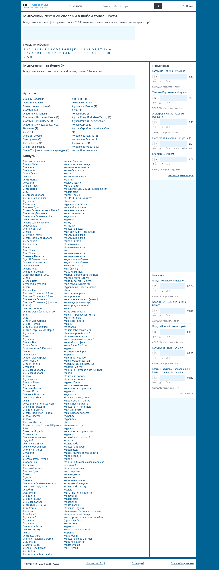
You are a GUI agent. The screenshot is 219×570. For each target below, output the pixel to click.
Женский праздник (75, 207)
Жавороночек (72, 296)
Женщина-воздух (74, 468)
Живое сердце (72, 455)
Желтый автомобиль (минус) (81, 274)
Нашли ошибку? (95, 563)
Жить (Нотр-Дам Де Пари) (38, 330)
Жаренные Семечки (35, 299)
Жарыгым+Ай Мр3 (75, 176)
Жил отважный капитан (78, 283)
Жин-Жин (77, 99)
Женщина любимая (35, 198)
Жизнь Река (30, 268)
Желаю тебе (71, 191)
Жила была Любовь (75, 345)
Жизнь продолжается (76, 167)
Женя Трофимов (33, 146)
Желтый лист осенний (77, 437)
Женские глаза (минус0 (77, 397)
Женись (27, 480)
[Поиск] (133, 6)
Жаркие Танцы (32, 544)
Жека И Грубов (32, 135)
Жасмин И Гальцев (34, 113)
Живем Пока (30, 391)
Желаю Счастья (32, 290)
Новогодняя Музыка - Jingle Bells (171, 138)
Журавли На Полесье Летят (39, 403)
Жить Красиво (31, 535)
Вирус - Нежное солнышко (168, 280)
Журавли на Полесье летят (80, 287)
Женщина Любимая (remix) (39, 483)
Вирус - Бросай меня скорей (169, 326)
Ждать (27, 477)
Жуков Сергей (80, 124)
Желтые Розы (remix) (35, 458)
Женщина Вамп (32, 526)
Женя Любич (30, 143)
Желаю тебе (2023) (75, 486)
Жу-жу (67, 222)
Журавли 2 (29, 517)
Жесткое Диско (32, 207)
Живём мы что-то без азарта (81, 452)
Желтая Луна (31, 471)
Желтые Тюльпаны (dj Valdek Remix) (40, 304)
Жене (26, 351)
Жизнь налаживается (76, 403)
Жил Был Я (29, 354)
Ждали (68, 372)
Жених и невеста (74, 213)
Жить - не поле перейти (78, 492)
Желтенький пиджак (76, 483)
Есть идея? (138, 563)
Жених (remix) (31, 323)
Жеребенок (30, 225)
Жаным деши (72, 474)
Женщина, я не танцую (77, 164)
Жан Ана (69, 179)
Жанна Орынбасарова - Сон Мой (39, 313)
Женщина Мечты (33, 409)
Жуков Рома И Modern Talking (90, 117)
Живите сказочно (74, 541)
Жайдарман (71, 326)
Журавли (28, 182)
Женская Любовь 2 (34, 369)
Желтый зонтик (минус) (77, 280)
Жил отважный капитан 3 (79, 339)
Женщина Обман (33, 271)
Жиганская (70, 523)
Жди (25, 191)
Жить (67, 250)
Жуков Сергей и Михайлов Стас (91, 128)
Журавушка (30, 379)
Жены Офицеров (74, 170)
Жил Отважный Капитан (37, 348)
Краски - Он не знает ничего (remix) (169, 303)
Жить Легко (30, 179)
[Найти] (158, 6)
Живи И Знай (31, 265)
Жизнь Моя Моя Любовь (37, 237)
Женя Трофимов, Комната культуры (44, 150)
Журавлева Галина (83, 135)
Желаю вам (70, 477)
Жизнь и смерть (73, 265)
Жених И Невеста (33, 256)
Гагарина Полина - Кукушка (168, 70)
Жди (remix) (30, 508)
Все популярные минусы (180, 175)
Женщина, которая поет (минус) (83, 369)
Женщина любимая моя (78, 538)
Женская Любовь (33, 372)
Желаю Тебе (30, 164)
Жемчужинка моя (74, 234)
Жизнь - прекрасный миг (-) (80, 314)
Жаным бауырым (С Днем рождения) (86, 188)
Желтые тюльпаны (34, 161)
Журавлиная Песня (75, 204)
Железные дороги (74, 376)
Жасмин (28, 110)
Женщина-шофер (74, 446)
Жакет (27, 336)
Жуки (75, 110)
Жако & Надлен (32, 99)
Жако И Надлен (32, 102)
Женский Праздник (34, 406)
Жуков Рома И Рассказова (87, 121)
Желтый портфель (74, 342)
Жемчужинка (71, 244)
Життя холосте (72, 317)
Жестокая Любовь (34, 194)
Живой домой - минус (77, 400)
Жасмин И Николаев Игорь (39, 117)
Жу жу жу (69, 225)
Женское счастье (74, 210)
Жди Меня (29, 492)
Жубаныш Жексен (82, 106)
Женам (27, 474)
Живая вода (71, 449)
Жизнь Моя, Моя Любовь (38, 412)
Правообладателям (182, 563)
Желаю (27, 176)
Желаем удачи (72, 182)
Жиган (27, 231)
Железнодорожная (34, 437)
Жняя (67, 290)
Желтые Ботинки (33, 443)
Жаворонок (30, 461)
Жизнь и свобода (74, 425)
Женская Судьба (33, 501)
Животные (70, 201)
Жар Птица (29, 250)
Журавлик (29, 385)
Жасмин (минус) (73, 271)
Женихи (68, 440)
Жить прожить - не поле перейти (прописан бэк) (83, 519)
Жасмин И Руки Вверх (36, 121)
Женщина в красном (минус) (81, 299)
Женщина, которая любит (79, 431)
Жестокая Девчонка (35, 213)
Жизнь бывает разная (77, 360)
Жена (26, 455)
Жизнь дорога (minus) (77, 333)
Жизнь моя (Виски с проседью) (82, 511)
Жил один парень (74, 293)
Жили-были (30, 173)
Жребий (28, 489)
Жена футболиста (74, 311)
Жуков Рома (79, 113)
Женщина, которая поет (78, 388)
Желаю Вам (30, 280)
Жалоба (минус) (73, 366)
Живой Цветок (31, 415)
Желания (28, 167)
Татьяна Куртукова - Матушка (169, 92)
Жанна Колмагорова (35, 106)
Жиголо (68, 173)
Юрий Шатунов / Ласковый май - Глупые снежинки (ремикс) (171, 370)
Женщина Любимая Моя (38, 216)
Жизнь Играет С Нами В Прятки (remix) (42, 427)
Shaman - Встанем (163, 153)
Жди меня (70, 216)
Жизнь (27, 287)
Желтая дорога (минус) (77, 302)
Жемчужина (30, 139)
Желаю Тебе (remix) (34, 547)
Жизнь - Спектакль (34, 262)
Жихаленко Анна (82, 102)
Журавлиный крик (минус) (79, 363)
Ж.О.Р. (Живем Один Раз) (78, 198)
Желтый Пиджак (33, 468)
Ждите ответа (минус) (76, 277)
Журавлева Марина (83, 146)
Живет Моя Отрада (34, 320)
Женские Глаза (32, 219)
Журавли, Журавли (34, 283)
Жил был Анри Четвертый (79, 231)
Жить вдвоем (72, 471)
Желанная (29, 170)
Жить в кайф (71, 185)
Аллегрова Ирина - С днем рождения (168, 115)
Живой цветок (72, 240)
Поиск (106, 6)
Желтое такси (72, 544)
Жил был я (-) (71, 268)
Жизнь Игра (30, 434)
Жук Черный (30, 360)
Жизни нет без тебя (75, 357)
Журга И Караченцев (84, 150)
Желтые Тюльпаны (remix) (38, 538)
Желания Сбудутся (34, 397)
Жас (25, 317)
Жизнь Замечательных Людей (41, 210)
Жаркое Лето (31, 382)
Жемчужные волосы (76, 336)
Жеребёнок (70, 495)
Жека (26, 132)
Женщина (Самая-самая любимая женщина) (84, 463)
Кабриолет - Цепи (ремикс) (168, 347)
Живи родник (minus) (76, 305)
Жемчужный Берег (75, 351)
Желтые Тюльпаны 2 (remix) (39, 293)
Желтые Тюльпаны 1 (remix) (39, 296)
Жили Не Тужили (33, 449)
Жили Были (30, 345)
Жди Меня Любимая (35, 326)
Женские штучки (74, 508)
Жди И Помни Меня (35, 259)
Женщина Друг (32, 498)
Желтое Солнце (32, 308)
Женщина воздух (74, 228)
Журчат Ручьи (72, 382)
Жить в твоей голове (76, 385)
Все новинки (186, 393)
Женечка (28, 465)
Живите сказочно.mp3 (77, 529)
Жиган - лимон (72, 194)
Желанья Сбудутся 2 (35, 486)
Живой (27, 277)
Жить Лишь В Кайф (34, 504)
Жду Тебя (28, 440)
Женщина (29, 204)
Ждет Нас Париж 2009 (36, 274)
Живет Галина (31, 363)
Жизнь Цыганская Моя (36, 222)
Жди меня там (72, 409)
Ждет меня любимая (76, 259)
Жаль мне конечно (75, 480)
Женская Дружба (33, 431)
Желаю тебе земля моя (77, 330)
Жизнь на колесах (74, 320)
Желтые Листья (32, 228)
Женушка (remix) (33, 234)
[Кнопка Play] (155, 77)
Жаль (26, 247)
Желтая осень (72, 504)
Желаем (28, 511)
